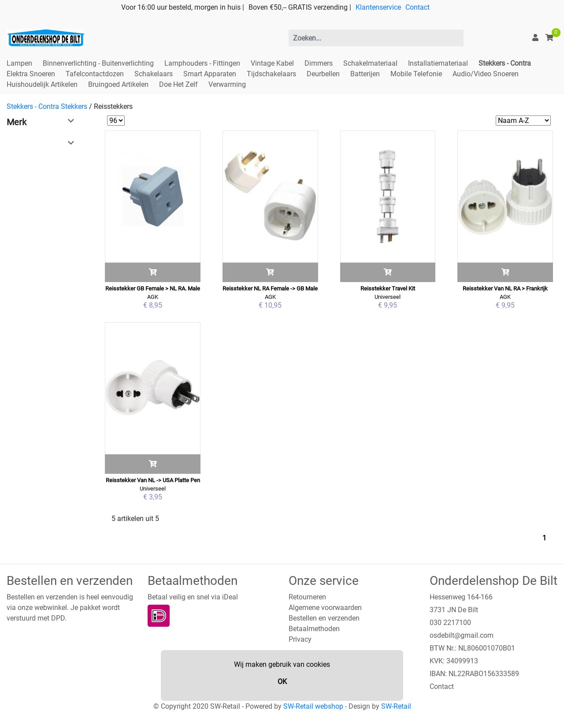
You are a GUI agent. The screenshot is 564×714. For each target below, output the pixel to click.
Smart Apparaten (209, 74)
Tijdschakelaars (271, 74)
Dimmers (318, 63)
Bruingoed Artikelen (118, 84)
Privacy (300, 639)
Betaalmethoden (314, 629)
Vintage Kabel (272, 63)
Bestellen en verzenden (324, 618)
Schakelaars (153, 74)
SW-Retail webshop (313, 706)
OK (282, 681)
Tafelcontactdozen (95, 74)
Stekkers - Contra (505, 63)
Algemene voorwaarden (325, 607)
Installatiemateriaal (438, 63)
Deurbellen (323, 74)
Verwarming (227, 84)
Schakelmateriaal (370, 63)
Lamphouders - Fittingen (202, 63)
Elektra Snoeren (31, 74)
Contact (417, 7)
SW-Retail (396, 706)
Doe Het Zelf (178, 84)
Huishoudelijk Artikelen (42, 84)
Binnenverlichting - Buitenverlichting (98, 63)
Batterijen (365, 74)
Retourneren (307, 597)
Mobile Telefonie (416, 74)
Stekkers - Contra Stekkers (47, 106)
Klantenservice (378, 7)
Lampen (19, 63)
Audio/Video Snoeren (486, 74)
